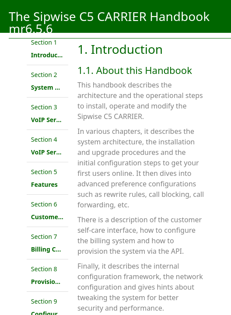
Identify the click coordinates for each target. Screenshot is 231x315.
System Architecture (62, 87)
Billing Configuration (62, 249)
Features (44, 184)
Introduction (50, 55)
